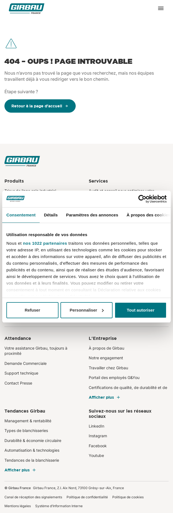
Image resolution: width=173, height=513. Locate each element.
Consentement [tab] (20, 215)
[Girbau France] (26, 8)
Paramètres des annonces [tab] (92, 215)
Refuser (32, 310)
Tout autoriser (140, 310)
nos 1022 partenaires (45, 243)
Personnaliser (87, 310)
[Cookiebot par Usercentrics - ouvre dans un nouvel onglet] (142, 199)
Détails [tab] (51, 215)
